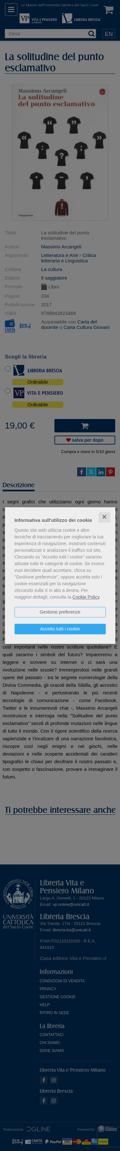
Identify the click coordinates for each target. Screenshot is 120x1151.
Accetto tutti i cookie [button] (60, 628)
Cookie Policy (85, 597)
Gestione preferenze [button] (60, 612)
